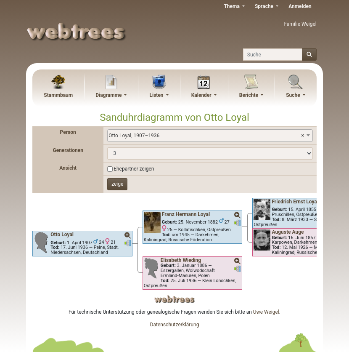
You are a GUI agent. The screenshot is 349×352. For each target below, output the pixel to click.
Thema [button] (232, 6)
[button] (127, 236)
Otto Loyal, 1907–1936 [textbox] (206, 135)
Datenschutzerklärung (174, 325)
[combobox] (210, 135)
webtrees (174, 299)
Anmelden (300, 6)
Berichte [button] (249, 95)
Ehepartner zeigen (134, 169)
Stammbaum (58, 95)
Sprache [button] (265, 6)
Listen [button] (157, 95)
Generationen (68, 150)
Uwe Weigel (266, 312)
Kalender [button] (202, 95)
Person (68, 132)
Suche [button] (293, 95)
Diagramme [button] (109, 95)
